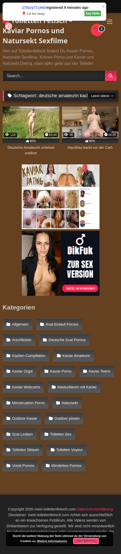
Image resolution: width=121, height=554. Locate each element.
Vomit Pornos (23, 466)
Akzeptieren (86, 541)
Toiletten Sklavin (25, 450)
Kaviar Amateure (76, 356)
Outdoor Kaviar (24, 418)
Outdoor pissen (67, 418)
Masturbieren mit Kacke (76, 387)
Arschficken (21, 340)
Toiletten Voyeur (69, 450)
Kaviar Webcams (26, 387)
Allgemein (20, 324)
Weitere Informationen (52, 541)
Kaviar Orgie (22, 371)
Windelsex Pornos (67, 466)
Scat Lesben (22, 434)
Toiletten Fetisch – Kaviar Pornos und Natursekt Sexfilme (37, 30)
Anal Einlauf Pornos (62, 324)
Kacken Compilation (28, 356)
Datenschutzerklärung (95, 509)
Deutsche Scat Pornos (67, 340)
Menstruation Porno (28, 403)
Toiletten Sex (60, 434)
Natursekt (70, 403)
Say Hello (93, 13)
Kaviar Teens (99, 371)
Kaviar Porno (61, 371)
